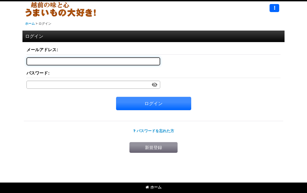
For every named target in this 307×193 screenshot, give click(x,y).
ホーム (153, 187)
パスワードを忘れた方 (153, 131)
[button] (274, 8)
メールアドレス (41, 49)
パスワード (37, 72)
